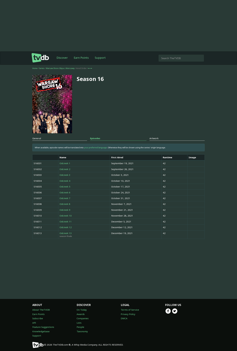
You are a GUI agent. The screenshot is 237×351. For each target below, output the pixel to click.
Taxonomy (82, 331)
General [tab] (36, 138)
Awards (81, 314)
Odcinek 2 (65, 169)
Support (100, 57)
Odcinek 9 (65, 209)
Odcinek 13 (66, 233)
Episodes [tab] (95, 138)
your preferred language (95, 147)
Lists (79, 322)
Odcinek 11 (66, 221)
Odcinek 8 (65, 203)
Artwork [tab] (154, 138)
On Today (82, 309)
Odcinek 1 (65, 163)
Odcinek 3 (65, 174)
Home (34, 68)
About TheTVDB (41, 309)
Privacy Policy (128, 314)
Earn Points (81, 57)
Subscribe (37, 318)
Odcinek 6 (65, 192)
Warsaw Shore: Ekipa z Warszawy (60, 68)
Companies (83, 318)
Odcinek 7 (65, 198)
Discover (62, 57)
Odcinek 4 (65, 180)
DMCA (124, 318)
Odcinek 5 (65, 186)
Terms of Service (130, 309)
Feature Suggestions (43, 326)
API (34, 322)
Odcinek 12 (66, 227)
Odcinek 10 (66, 215)
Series (41, 68)
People (80, 326)
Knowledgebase (41, 331)
